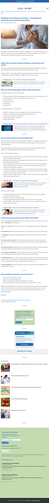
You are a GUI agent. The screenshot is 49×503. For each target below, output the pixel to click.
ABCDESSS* (3, 295)
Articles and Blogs (8, 11)
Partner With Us (24, 344)
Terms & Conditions (36, 500)
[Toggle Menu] (47, 8)
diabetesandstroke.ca (6, 291)
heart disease (13, 301)
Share (11, 470)
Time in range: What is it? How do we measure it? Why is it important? (26, 387)
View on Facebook (5, 470)
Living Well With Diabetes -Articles (13, 300)
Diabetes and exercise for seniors (18, 410)
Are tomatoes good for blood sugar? (19, 398)
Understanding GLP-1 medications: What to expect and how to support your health (29, 364)
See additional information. (18, 456)
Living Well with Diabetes (23, 312)
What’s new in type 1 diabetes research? (20, 375)
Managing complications (26, 300)
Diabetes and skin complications (10, 475)
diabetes (8, 301)
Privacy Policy (28, 500)
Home (2, 11)
